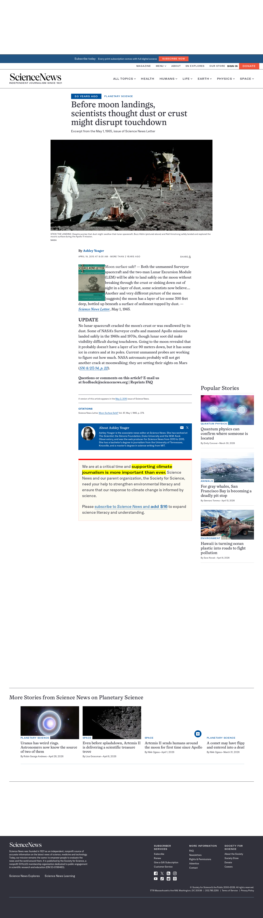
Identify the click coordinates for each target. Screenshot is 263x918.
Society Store (232, 858)
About (176, 66)
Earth (205, 78)
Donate (249, 66)
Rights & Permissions (200, 859)
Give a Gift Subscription (166, 862)
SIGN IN (232, 66)
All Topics (124, 78)
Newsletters (195, 855)
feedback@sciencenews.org (105, 382)
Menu (161, 66)
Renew (157, 858)
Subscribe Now (173, 58)
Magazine (143, 66)
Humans (168, 78)
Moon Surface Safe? (108, 413)
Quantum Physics (214, 423)
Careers (229, 866)
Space (247, 78)
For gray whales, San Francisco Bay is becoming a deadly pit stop (226, 491)
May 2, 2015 (121, 398)
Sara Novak (209, 557)
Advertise (194, 863)
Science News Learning (60, 876)
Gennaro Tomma (212, 500)
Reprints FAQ (141, 382)
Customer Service (163, 866)
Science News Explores (24, 876)
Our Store (217, 66)
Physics (226, 78)
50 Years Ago (86, 96)
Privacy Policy (247, 890)
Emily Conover (211, 443)
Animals (207, 481)
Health (147, 78)
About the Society (234, 853)
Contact (193, 867)
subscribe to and (131, 506)
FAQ (191, 850)
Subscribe (159, 853)
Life (187, 78)
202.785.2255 (212, 890)
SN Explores (195, 66)
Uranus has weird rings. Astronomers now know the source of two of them (49, 747)
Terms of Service (230, 890)
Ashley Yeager (93, 251)
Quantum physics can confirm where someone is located (224, 433)
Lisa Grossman (93, 756)
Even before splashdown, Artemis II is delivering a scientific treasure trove (112, 747)
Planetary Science (118, 96)
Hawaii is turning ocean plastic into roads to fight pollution (223, 548)
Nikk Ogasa (154, 752)
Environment (210, 538)
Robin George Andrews (35, 756)
